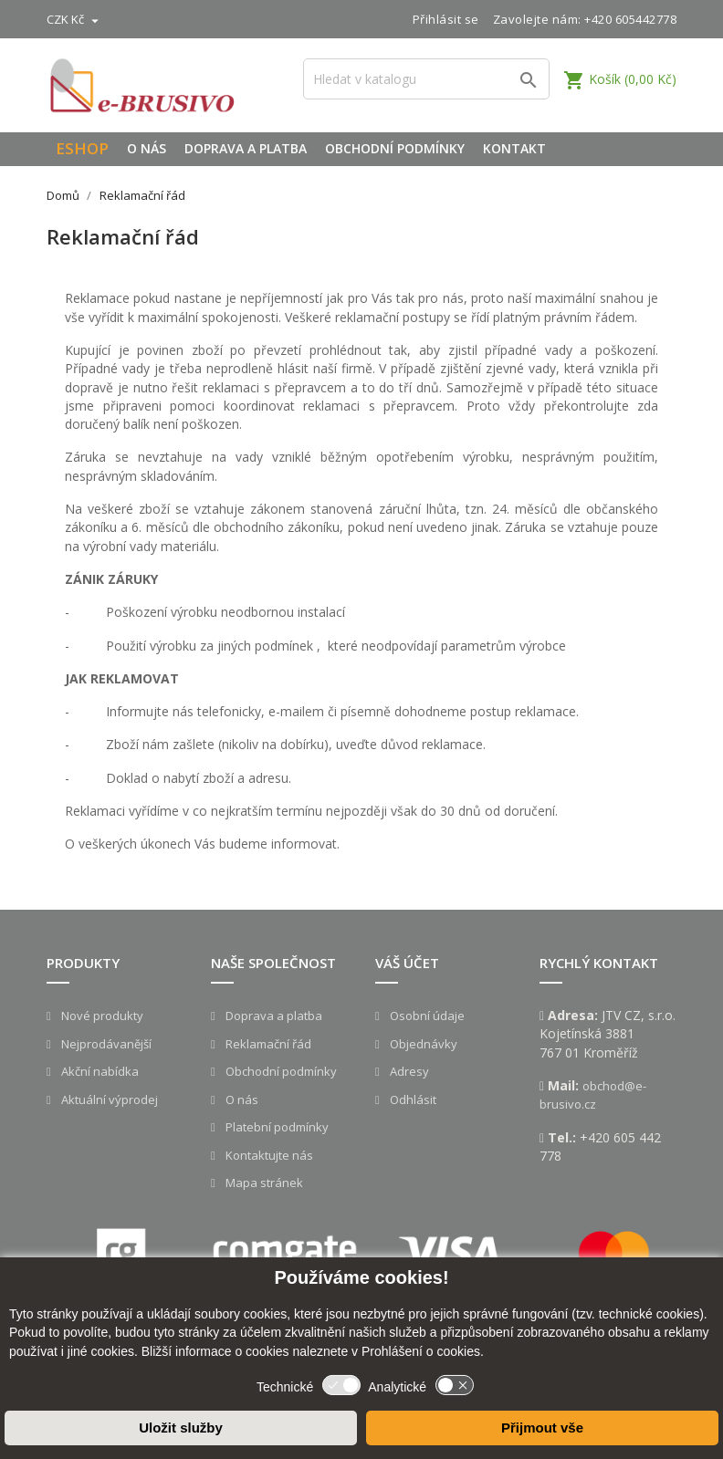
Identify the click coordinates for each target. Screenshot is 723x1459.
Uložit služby (181, 1427)
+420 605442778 (630, 19)
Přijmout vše (542, 1427)
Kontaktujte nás (268, 1155)
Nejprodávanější (105, 1044)
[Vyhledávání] (426, 78)
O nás (146, 148)
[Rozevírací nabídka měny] (75, 19)
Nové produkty (100, 1015)
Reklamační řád (267, 1044)
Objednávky (422, 1044)
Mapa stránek (263, 1182)
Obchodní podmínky (395, 148)
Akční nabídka (98, 1071)
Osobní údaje (426, 1015)
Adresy (408, 1071)
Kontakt (514, 148)
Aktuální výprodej (108, 1099)
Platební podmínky (276, 1127)
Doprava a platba (245, 148)
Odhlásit (411, 1099)
